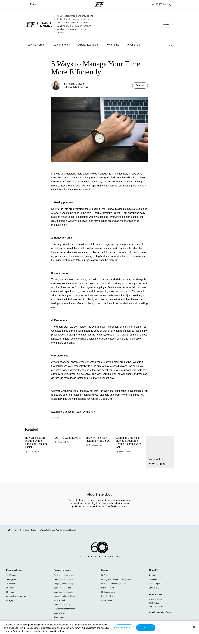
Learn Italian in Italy (62, 605)
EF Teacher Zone (108, 592)
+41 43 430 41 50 (156, 607)
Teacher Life (133, 44)
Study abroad (59, 600)
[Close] (194, 627)
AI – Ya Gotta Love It (68, 437)
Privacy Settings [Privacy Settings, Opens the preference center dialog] (124, 627)
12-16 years (11, 575)
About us (152, 575)
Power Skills (112, 44)
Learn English (59, 613)
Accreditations (107, 600)
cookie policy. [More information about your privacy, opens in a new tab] (57, 631)
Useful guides (107, 596)
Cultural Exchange (88, 44)
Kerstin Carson (95, 445)
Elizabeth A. (63, 442)
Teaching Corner (35, 44)
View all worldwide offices (160, 612)
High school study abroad (64, 609)
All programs (59, 617)
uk (58, 418)
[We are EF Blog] (39, 24)
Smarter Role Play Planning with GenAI (98, 439)
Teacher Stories (61, 44)
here (93, 411)
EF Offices (153, 579)
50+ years (10, 592)
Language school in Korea (64, 596)
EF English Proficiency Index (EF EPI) (116, 579)
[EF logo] (99, 550)
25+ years (10, 588)
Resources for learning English (113, 584)
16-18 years (11, 579)
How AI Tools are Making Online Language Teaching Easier (36, 442)
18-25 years (11, 584)
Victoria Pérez (34, 451)
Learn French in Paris (62, 588)
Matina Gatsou (76, 83)
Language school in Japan (65, 584)
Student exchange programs (65, 575)
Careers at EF (154, 588)
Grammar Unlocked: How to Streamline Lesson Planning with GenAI (128, 442)
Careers (165, 24)
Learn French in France (63, 579)
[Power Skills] (160, 452)
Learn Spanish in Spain (63, 592)
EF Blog (104, 575)
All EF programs (155, 584)
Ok (145, 627)
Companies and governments (18, 596)
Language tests (107, 588)
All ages (9, 600)
